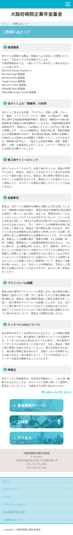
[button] (67, 4)
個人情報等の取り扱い (14, 512)
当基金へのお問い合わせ (57, 392)
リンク (6, 496)
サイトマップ (10, 489)
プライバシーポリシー (14, 504)
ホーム (5, 24)
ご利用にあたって (12, 520)
